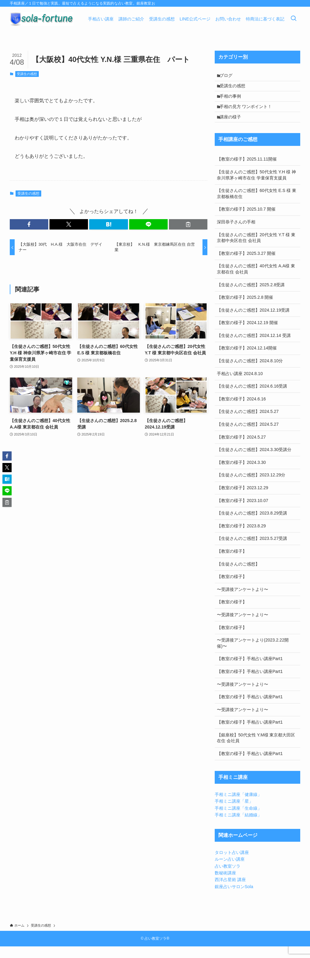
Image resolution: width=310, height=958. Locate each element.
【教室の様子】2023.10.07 (242, 512)
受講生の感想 (27, 74)
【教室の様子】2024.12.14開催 (247, 359)
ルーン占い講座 (230, 871)
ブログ (228, 76)
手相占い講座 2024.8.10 (240, 385)
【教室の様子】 (232, 562)
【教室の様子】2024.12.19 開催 (247, 334)
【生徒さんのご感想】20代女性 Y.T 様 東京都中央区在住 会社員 (256, 249)
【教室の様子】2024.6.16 (241, 410)
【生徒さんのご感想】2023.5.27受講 (252, 550)
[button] (29, 224)
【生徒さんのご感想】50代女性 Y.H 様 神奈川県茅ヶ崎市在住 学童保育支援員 (256, 186)
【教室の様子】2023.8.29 (241, 537)
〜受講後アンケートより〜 (242, 600)
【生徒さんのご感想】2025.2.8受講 (251, 296)
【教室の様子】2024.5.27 (241, 448)
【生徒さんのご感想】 (238, 575)
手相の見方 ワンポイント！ (248, 114)
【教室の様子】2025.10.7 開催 (246, 221)
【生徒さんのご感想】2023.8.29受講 (252, 524)
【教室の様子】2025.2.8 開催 (245, 308)
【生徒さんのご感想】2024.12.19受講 (253, 321)
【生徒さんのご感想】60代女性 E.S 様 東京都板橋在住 (256, 205)
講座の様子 (233, 127)
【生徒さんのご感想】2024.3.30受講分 (254, 461)
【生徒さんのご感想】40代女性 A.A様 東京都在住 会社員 (256, 280)
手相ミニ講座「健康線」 (238, 806)
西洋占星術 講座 (230, 891)
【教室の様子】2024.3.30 (241, 474)
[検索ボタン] (293, 19)
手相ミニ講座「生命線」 (238, 819)
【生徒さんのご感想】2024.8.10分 (250, 372)
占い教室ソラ (227, 877)
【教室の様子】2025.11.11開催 (247, 170)
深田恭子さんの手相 (236, 233)
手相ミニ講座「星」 (234, 812)
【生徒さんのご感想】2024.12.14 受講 (254, 347)
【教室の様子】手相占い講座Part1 (250, 670)
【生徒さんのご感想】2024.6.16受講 (252, 398)
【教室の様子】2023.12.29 (242, 499)
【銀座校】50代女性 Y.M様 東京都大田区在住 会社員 (256, 749)
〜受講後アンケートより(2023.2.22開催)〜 (253, 654)
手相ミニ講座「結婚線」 (238, 826)
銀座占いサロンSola (234, 898)
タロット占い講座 (232, 864)
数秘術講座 (225, 884)
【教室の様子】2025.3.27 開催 (246, 264)
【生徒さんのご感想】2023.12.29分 (251, 486)
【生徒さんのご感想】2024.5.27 (248, 423)
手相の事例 (233, 101)
